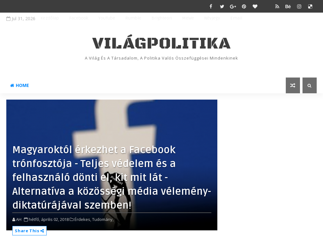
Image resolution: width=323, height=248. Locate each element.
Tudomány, (103, 219)
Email (236, 18)
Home (19, 85)
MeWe (188, 18)
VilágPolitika (161, 43)
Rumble (133, 18)
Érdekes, (82, 219)
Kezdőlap (49, 18)
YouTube (106, 18)
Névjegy (212, 18)
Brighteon (161, 18)
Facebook (78, 18)
